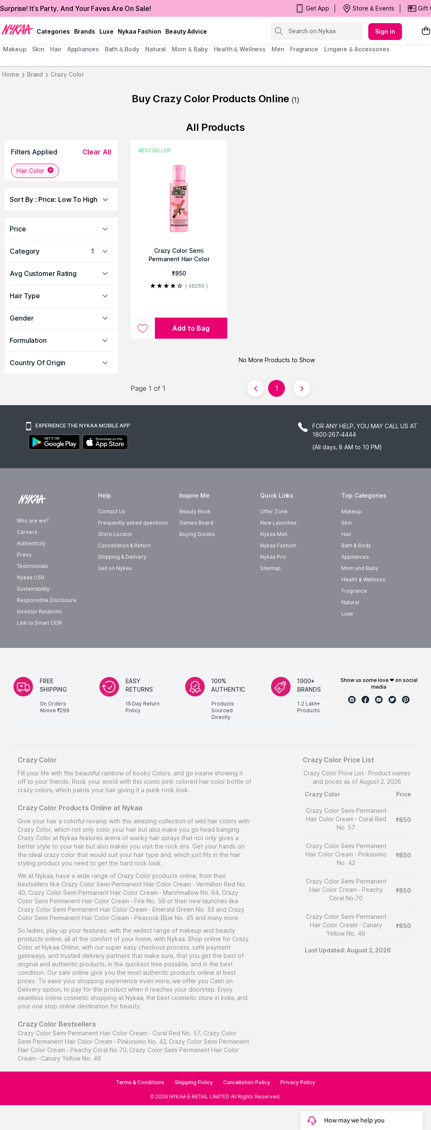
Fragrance (354, 591)
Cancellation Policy (246, 1082)
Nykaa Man (273, 534)
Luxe (347, 613)
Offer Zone (273, 511)
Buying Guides (197, 534)
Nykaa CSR (30, 577)
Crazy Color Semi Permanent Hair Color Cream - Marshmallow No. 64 (123, 892)
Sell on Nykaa (115, 568)
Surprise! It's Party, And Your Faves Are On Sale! (75, 8)
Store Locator (115, 534)
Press (24, 555)
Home (10, 74)
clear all (96, 152)
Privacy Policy (297, 1082)
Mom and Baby (359, 568)
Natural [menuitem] (155, 49)
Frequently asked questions (133, 523)
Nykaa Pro (273, 557)
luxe (106, 31)
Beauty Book (195, 511)
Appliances (355, 557)
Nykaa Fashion (139, 31)
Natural (350, 602)
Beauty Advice (186, 31)
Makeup (351, 511)
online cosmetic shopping (81, 997)
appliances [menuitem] (83, 49)
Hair (346, 534)
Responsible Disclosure (47, 600)
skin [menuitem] (38, 49)
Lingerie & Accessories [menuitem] (357, 49)
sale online (74, 972)
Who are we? (33, 520)
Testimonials (32, 566)
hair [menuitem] (55, 49)
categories (53, 31)
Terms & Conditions (140, 1082)
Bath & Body (356, 545)
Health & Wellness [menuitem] (240, 49)
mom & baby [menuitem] (190, 49)
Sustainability (33, 589)
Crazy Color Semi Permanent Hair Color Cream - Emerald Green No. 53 (116, 909)
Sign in (385, 31)
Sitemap (270, 568)
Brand (35, 74)
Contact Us (111, 511)
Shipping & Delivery (122, 557)
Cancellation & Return (124, 545)
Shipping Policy (194, 1082)
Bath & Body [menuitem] (122, 49)
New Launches (278, 523)
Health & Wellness (363, 579)
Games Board (196, 523)
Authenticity (31, 543)
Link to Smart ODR (39, 623)
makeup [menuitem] (14, 49)
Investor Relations (39, 611)
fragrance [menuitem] (304, 49)
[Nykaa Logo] (17, 29)
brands (84, 31)
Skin (346, 523)
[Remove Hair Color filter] (50, 170)
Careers (27, 532)
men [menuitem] (277, 49)
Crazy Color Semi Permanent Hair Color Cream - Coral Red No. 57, (110, 1033)
